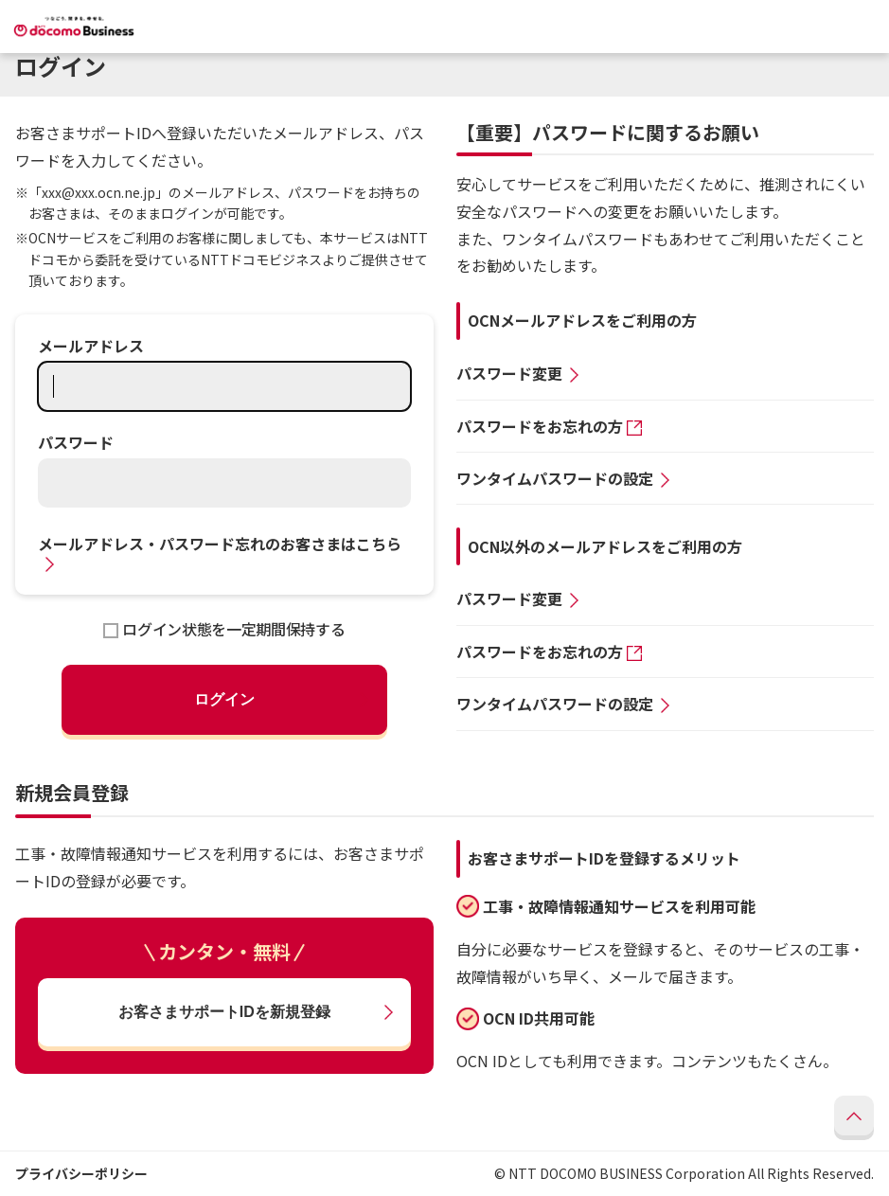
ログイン (224, 699)
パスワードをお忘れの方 (539, 426)
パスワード (76, 442)
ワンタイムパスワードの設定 (554, 478)
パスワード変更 (509, 373)
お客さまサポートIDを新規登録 (224, 1012)
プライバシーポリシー (81, 1173)
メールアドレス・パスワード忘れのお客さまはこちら (219, 543)
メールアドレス (91, 345)
